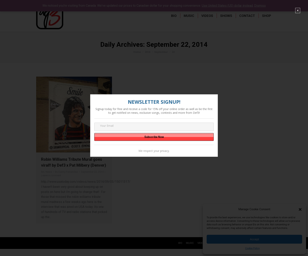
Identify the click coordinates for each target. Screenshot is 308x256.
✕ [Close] (297, 10)
